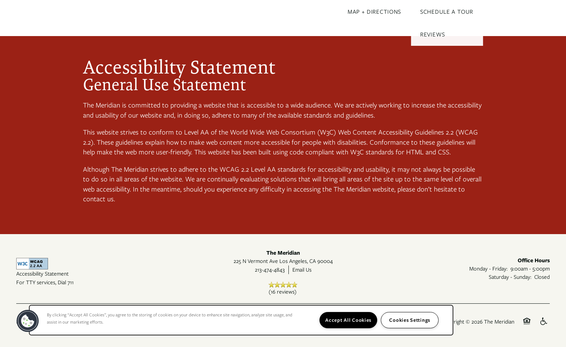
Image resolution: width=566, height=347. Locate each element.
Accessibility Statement (42, 273)
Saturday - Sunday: (510, 276)
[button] (27, 321)
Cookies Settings (409, 320)
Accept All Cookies (348, 320)
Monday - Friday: (488, 268)
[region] (241, 320)
